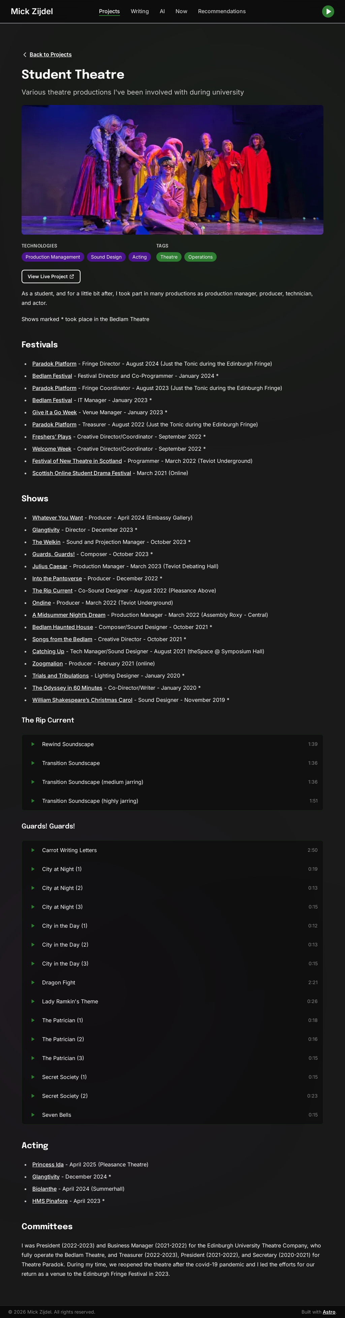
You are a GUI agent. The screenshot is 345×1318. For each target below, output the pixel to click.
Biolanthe (44, 1188)
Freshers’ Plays (51, 436)
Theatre (169, 257)
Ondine (41, 602)
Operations (200, 257)
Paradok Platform (54, 363)
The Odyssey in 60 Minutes (67, 687)
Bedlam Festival (52, 375)
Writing (140, 11)
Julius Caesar (49, 566)
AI (162, 11)
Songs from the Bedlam (62, 639)
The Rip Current (52, 590)
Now (181, 11)
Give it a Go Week (54, 412)
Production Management (53, 257)
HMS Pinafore (50, 1200)
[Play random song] (328, 11)
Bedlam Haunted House (62, 627)
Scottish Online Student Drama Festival (81, 473)
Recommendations (222, 11)
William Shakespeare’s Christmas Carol (82, 699)
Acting (139, 257)
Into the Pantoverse (57, 578)
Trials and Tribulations (60, 675)
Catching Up (48, 651)
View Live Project (51, 276)
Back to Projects (47, 54)
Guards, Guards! (53, 554)
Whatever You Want (57, 517)
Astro (329, 1312)
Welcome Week (51, 448)
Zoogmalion (47, 663)
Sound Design (106, 257)
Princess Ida (48, 1164)
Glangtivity (46, 529)
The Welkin (46, 541)
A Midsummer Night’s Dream (68, 614)
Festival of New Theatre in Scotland (77, 460)
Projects (109, 11)
